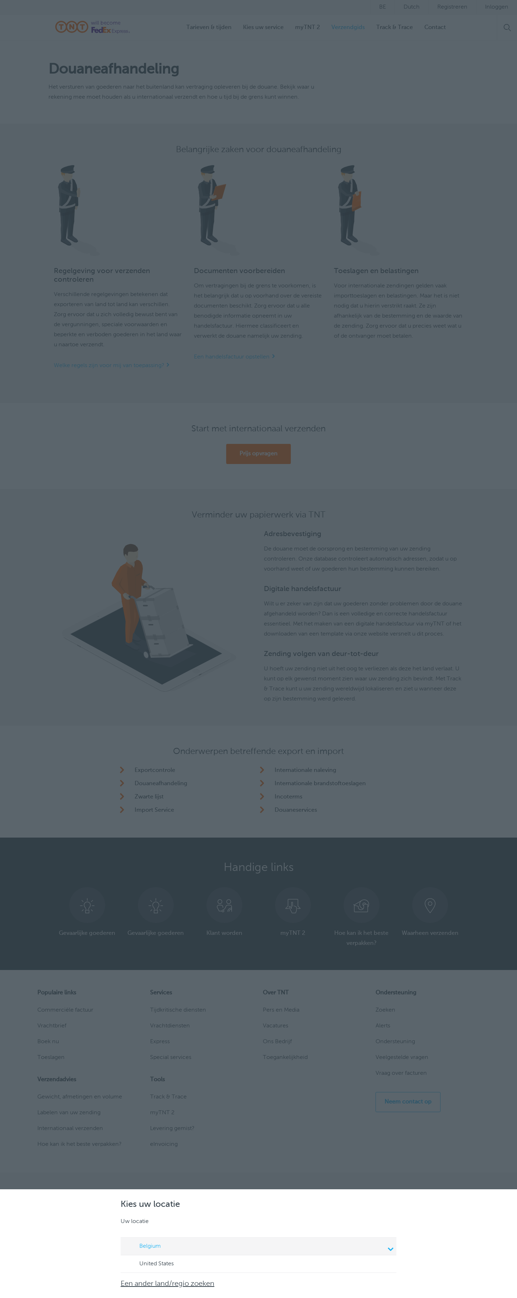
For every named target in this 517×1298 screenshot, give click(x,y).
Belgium (259, 1247)
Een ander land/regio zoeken (167, 1284)
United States (150, 1264)
